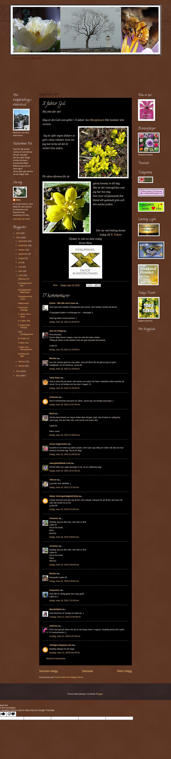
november (23, 245)
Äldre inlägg (124, 671)
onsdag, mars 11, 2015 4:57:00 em (64, 636)
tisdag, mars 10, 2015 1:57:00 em (64, 487)
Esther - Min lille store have (62, 303)
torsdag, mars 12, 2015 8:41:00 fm (64, 652)
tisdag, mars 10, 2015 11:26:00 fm (64, 388)
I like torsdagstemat (25, 333)
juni (20, 262)
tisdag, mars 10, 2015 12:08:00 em (64, 435)
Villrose (52, 480)
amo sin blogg (56, 331)
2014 (18, 371)
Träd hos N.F (23, 279)
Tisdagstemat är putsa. (25, 297)
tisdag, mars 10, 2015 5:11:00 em (64, 509)
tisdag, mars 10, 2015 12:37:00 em (64, 471)
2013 (18, 375)
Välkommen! (23, 303)
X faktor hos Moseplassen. (25, 348)
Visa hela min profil (21, 219)
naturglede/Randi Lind (59, 463)
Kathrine (53, 626)
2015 (18, 237)
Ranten (52, 573)
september (23, 254)
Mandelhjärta (55, 609)
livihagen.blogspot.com (60, 645)
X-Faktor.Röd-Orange (24, 326)
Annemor (53, 518)
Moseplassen (97, 119)
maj (20, 267)
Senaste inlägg (48, 671)
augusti (21, 258)
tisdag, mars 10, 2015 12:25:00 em (64, 454)
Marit (51, 413)
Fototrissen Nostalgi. (23, 308)
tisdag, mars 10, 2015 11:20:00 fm (64, 369)
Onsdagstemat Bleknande (24, 291)
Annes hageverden (58, 444)
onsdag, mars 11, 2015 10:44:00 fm (65, 617)
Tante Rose (54, 378)
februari (22, 361)
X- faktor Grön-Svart (24, 315)
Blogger (99, 694)
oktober (22, 250)
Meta (18, 200)
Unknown (53, 397)
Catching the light (23, 355)
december (23, 241)
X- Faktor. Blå (24, 321)
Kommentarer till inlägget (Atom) (69, 677)
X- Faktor (116, 234)
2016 (18, 233)
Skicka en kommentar (55, 658)
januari (21, 366)
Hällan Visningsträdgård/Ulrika (63, 496)
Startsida (87, 671)
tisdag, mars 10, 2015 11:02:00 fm (64, 322)
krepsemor (54, 590)
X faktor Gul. (23, 343)
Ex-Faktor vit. (24, 338)
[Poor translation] (11, 714)
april (20, 271)
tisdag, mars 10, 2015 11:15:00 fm (64, 349)
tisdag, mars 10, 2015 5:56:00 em (64, 537)
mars (20, 275)
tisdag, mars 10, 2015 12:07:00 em (64, 404)
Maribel (52, 358)
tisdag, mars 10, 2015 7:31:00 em (64, 600)
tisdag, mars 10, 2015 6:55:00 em (64, 581)
